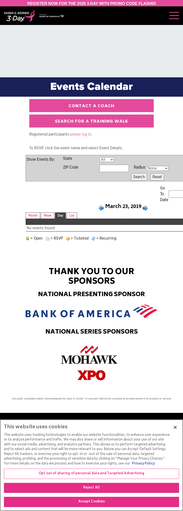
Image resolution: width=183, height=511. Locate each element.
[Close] (175, 427)
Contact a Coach (91, 106)
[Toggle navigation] (174, 15)
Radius (139, 167)
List (71, 215)
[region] (91, 465)
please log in (80, 134)
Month (32, 215)
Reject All (91, 488)
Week (47, 215)
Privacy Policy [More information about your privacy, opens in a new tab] (143, 464)
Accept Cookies (91, 502)
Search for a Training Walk (91, 121)
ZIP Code (70, 167)
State (67, 159)
